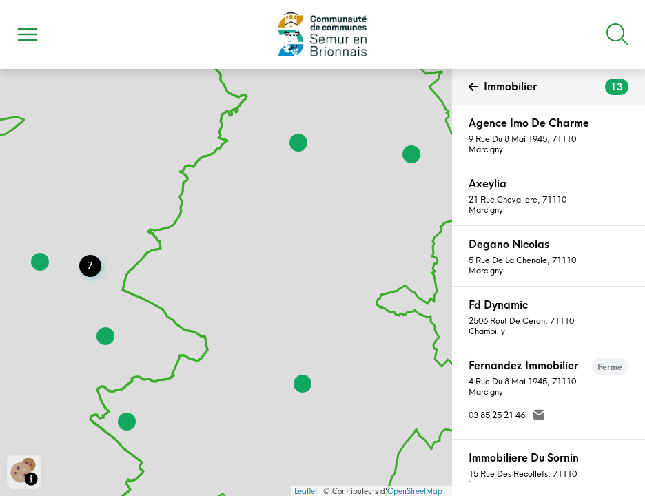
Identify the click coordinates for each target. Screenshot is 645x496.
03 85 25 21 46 (497, 415)
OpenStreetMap (414, 491)
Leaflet (305, 491)
